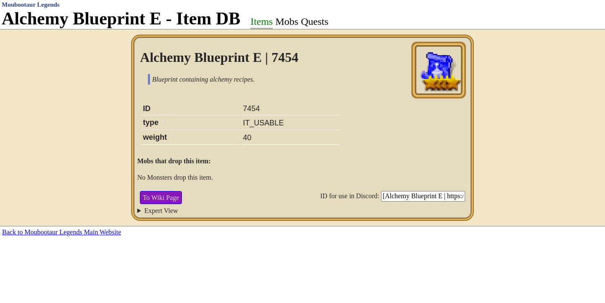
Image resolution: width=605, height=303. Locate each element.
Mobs (286, 21)
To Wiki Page (161, 197)
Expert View (161, 210)
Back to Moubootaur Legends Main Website (61, 232)
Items (261, 21)
